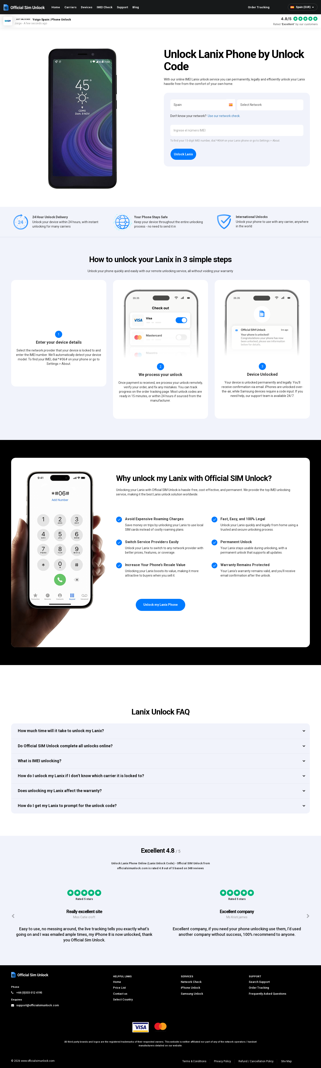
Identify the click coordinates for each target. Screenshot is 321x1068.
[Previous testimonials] (13, 916)
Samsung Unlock (192, 993)
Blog (135, 7)
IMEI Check (104, 7)
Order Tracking (259, 7)
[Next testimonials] (308, 916)
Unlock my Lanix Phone (160, 604)
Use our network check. (224, 116)
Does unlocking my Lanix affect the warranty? (60, 790)
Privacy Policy (222, 1061)
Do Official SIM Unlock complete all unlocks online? (65, 745)
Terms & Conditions (194, 1061)
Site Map (286, 1061)
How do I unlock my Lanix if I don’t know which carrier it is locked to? (81, 775)
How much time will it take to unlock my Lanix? (61, 730)
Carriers (70, 7)
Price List (119, 987)
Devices (86, 7)
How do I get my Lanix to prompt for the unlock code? (67, 805)
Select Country (123, 999)
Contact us (120, 993)
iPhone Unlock (190, 987)
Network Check (191, 982)
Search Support (259, 982)
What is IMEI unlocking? (39, 760)
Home (55, 7)
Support (122, 7)
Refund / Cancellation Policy (256, 1061)
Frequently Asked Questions (267, 993)
